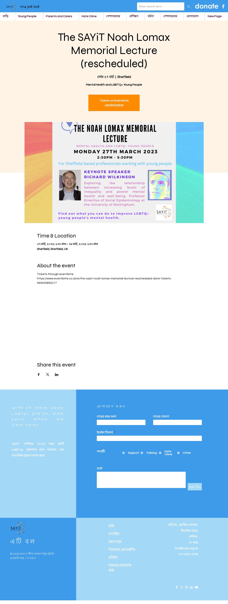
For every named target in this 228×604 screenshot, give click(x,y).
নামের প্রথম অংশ (106, 416)
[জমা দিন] (195, 486)
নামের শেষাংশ (161, 416)
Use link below (114, 105)
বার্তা (99, 468)
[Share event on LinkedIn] (56, 374)
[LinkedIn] (191, 587)
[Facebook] (223, 6)
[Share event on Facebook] (38, 374)
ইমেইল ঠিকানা (105, 432)
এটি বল (23, 541)
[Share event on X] (47, 374)
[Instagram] (186, 587)
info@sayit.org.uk (186, 548)
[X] (182, 587)
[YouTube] (196, 587)
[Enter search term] (158, 6)
